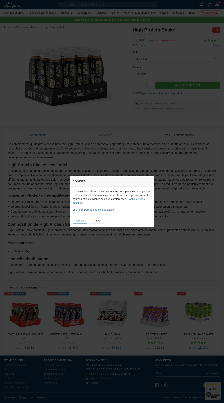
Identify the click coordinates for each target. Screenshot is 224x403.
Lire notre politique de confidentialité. (94, 209)
